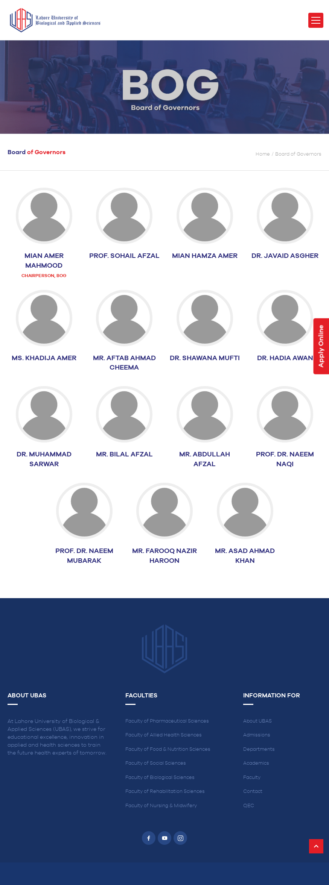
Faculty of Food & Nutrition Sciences (167, 749)
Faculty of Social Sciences (155, 763)
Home (263, 154)
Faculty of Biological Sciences (160, 777)
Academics (256, 763)
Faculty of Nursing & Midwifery (161, 805)
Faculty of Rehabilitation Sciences (165, 791)
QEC (248, 805)
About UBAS (257, 721)
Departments (259, 749)
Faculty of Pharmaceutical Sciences (167, 721)
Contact (252, 791)
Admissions (256, 735)
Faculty (251, 777)
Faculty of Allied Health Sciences (163, 735)
